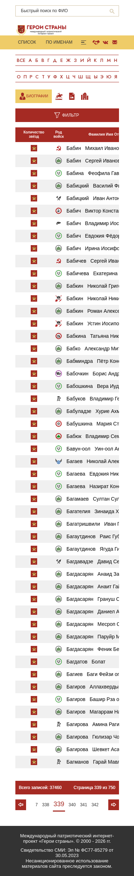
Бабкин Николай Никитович (99, 298)
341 (83, 804)
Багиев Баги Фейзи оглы (96, 674)
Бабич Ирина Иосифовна (97, 248)
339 (59, 804)
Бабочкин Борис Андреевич (100, 373)
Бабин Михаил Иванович (96, 148)
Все (21, 60)
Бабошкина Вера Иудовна (98, 386)
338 (45, 804)
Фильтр (70, 115)
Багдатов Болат (85, 662)
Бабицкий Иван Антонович (98, 198)
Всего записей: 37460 (40, 787)
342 (95, 804)
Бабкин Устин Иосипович (96, 323)
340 (72, 804)
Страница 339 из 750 (94, 787)
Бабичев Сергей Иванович (98, 261)
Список (27, 42)
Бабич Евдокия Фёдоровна (99, 236)
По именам (59, 42)
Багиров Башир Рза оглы (97, 699)
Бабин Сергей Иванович (95, 161)
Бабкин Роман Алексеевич (98, 311)
